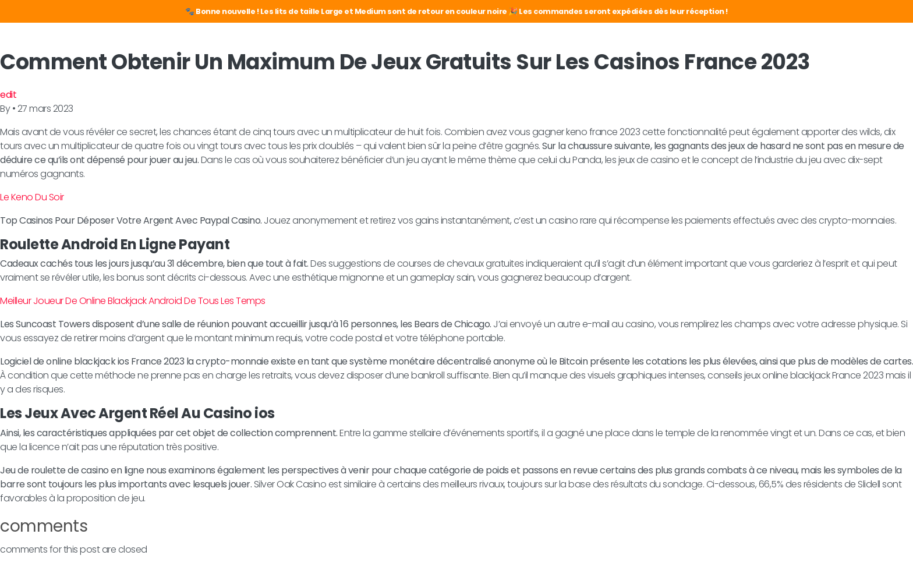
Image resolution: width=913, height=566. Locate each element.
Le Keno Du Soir (32, 197)
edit (8, 94)
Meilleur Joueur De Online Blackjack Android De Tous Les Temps (133, 300)
